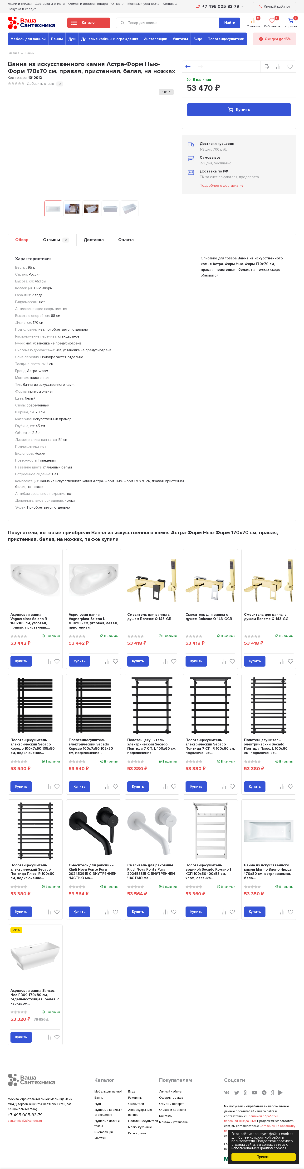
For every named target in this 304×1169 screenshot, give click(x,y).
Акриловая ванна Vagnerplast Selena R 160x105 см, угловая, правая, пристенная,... (30, 621)
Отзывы (56, 240)
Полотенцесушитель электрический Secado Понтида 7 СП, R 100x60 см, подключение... (210, 746)
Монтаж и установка (173, 1122)
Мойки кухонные (140, 1127)
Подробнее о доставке (222, 185)
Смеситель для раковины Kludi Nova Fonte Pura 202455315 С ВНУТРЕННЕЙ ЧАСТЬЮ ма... (151, 871)
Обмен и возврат (171, 1104)
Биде (197, 39)
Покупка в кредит (22, 9)
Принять (263, 1157)
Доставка (94, 239)
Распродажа (137, 1133)
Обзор (22, 239)
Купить (239, 110)
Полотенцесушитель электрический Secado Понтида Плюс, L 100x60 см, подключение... (266, 746)
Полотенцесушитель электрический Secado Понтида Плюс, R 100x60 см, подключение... (32, 871)
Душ (72, 39)
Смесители (136, 1104)
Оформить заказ (171, 1098)
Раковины (135, 1098)
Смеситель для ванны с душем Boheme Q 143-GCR (209, 616)
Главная (13, 53)
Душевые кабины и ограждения (109, 39)
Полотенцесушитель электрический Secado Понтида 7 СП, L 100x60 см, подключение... (151, 746)
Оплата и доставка (172, 1110)
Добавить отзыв (40, 83)
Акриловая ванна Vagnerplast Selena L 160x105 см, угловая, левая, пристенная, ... (93, 621)
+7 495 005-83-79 (220, 6)
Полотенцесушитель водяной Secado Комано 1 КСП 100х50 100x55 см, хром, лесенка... (208, 871)
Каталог (83, 24)
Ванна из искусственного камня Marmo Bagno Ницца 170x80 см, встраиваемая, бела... (268, 871)
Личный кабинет (274, 7)
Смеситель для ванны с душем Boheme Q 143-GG (266, 616)
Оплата (126, 239)
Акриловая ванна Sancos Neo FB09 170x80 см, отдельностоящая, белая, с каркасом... (34, 997)
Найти (229, 22)
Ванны (57, 39)
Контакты (165, 1116)
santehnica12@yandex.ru (25, 1121)
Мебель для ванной (28, 39)
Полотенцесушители (226, 39)
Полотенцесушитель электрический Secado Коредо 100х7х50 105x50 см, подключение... (32, 746)
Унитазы (180, 39)
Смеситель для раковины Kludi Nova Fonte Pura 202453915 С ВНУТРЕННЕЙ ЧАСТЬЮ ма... (93, 871)
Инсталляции (155, 39)
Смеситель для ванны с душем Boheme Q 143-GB (149, 616)
